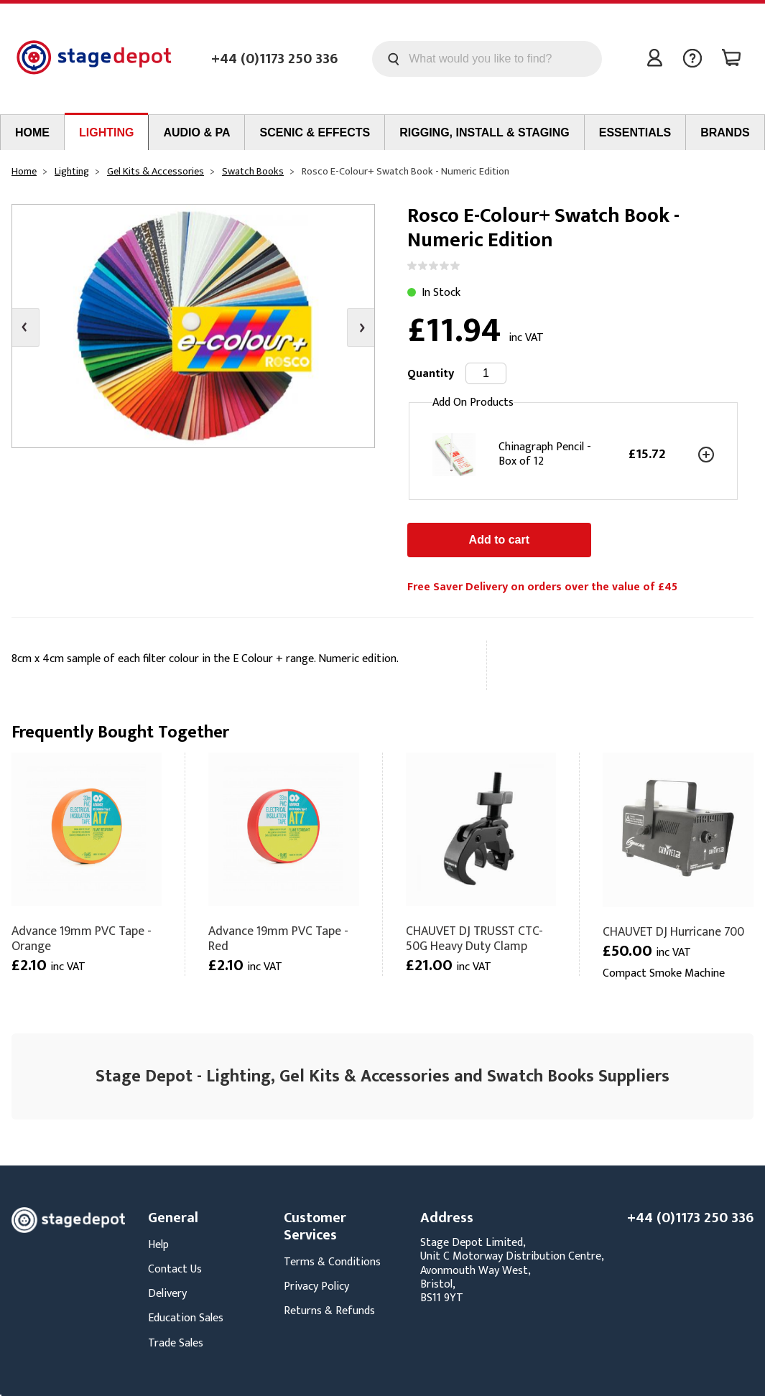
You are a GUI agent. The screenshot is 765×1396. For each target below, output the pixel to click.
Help (158, 1245)
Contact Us (175, 1269)
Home (32, 132)
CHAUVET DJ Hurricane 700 (673, 931)
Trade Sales (175, 1343)
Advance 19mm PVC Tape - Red (278, 939)
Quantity (430, 374)
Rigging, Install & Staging (484, 132)
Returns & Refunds (329, 1311)
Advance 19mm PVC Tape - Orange (81, 939)
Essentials (635, 132)
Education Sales (185, 1318)
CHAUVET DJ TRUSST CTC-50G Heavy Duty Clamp (474, 939)
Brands (724, 132)
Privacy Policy (316, 1286)
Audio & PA (196, 132)
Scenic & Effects (314, 132)
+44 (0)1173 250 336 (274, 59)
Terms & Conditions (332, 1262)
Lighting (106, 132)
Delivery (167, 1293)
